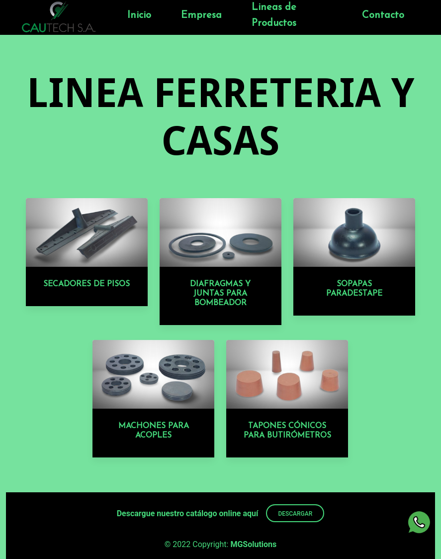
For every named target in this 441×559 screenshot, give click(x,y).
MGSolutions (253, 544)
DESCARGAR (295, 513)
